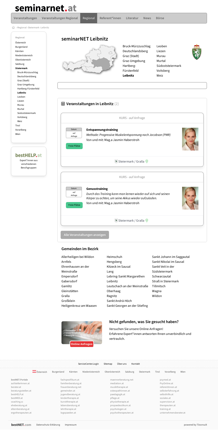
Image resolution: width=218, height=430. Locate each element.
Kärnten (19, 51)
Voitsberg (22, 117)
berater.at (16, 387)
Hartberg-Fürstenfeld (28, 88)
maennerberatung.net (121, 380)
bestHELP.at (17, 394)
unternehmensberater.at (172, 413)
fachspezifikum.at (70, 380)
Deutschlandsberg (26, 76)
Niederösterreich (24, 55)
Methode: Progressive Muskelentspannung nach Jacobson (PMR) (128, 135)
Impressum (71, 425)
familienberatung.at (71, 383)
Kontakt (135, 364)
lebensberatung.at (70, 405)
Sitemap (108, 364)
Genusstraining (97, 189)
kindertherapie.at (70, 398)
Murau (20, 105)
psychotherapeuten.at (121, 413)
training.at (165, 409)
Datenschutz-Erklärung (48, 425)
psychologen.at (118, 409)
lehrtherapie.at (68, 409)
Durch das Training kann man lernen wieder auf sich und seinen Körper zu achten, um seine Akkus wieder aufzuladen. (128, 196)
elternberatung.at (20, 409)
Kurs (123, 118)
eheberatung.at (19, 405)
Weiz (19, 121)
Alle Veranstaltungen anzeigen (85, 235)
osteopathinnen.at (120, 391)
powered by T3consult (195, 425)
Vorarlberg (20, 130)
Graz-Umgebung (25, 84)
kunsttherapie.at (69, 402)
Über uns (122, 364)
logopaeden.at (68, 413)
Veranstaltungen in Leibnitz (90, 104)
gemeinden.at (68, 391)
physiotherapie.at (119, 402)
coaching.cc (17, 402)
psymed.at (165, 380)
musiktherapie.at (119, 387)
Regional (22, 27)
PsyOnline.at (166, 383)
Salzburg (19, 64)
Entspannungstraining (102, 130)
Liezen (20, 101)
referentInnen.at (168, 387)
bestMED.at (17, 398)
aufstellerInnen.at (20, 383)
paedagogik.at (117, 394)
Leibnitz (45, 27)
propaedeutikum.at (120, 405)
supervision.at (167, 402)
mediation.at (117, 383)
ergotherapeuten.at (21, 413)
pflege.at (114, 398)
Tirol (17, 125)
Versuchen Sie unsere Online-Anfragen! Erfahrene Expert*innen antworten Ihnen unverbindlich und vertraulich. (157, 330)
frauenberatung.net (71, 387)
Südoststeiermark (26, 113)
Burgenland (21, 47)
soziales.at (165, 398)
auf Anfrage (137, 118)
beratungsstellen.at (21, 391)
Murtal (20, 109)
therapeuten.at (168, 405)
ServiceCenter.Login (88, 364)
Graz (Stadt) (23, 80)
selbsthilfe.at (166, 394)
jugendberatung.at (70, 394)
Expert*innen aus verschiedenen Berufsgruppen (28, 162)
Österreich (20, 42)
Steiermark (33, 27)
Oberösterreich (23, 60)
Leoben (21, 97)
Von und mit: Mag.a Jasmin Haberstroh (112, 140)
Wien (17, 134)
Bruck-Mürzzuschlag (27, 72)
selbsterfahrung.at (169, 391)
